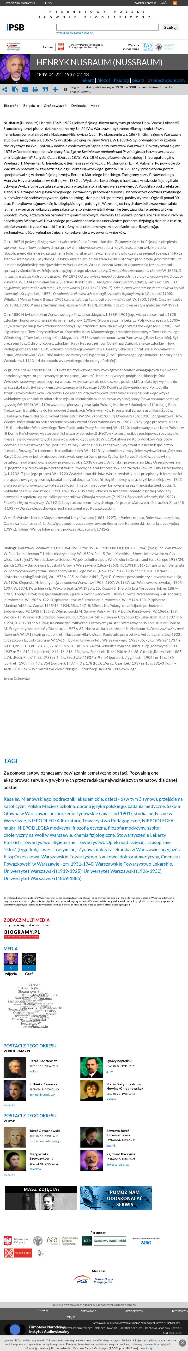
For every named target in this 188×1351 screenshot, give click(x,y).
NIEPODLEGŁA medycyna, (45, 828)
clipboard (15, 89)
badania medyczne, (147, 806)
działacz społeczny (167, 80)
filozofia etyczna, (90, 828)
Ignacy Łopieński (119, 1061)
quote (45, 89)
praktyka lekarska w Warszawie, (127, 849)
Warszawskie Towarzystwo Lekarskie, (134, 864)
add (55, 89)
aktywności (89, 1311)
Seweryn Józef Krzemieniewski (119, 1133)
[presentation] (11, 106)
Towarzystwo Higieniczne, (50, 842)
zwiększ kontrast (145, 3)
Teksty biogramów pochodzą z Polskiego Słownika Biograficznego (94, 1305)
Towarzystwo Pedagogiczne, (111, 820)
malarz (34, 1071)
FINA (48, 3)
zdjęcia (11, 974)
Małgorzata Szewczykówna (41, 1156)
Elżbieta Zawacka (43, 1084)
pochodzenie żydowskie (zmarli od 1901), (91, 813)
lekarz (87, 80)
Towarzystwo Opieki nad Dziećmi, (112, 842)
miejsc (71, 1317)
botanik (110, 1145)
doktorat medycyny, (140, 856)
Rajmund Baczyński (121, 1154)
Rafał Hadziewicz (43, 1061)
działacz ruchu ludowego (45, 1141)
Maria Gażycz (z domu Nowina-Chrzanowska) (124, 1086)
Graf (29, 974)
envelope (25, 89)
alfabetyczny (134, 1311)
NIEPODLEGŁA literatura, (54, 820)
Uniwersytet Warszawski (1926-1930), (123, 871)
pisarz (138, 80)
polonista (35, 1168)
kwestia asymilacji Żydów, (67, 849)
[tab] (12, 106)
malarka (111, 1098)
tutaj (149, 1348)
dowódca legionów (117, 1164)
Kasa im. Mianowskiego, (28, 799)
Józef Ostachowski (45, 1131)
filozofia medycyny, (127, 828)
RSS (175, 3)
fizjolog (121, 80)
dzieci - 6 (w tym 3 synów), (131, 799)
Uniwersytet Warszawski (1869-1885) (43, 878)
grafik (109, 1071)
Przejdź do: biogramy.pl (21, 3)
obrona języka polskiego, (102, 806)
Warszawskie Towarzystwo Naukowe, (80, 856)
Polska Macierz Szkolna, (51, 806)
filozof (103, 80)
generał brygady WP (42, 1094)
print (35, 89)
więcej (8, 1104)
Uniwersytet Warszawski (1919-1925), (43, 871)
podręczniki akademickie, (78, 799)
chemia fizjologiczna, (95, 835)
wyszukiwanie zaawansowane (74, 32)
